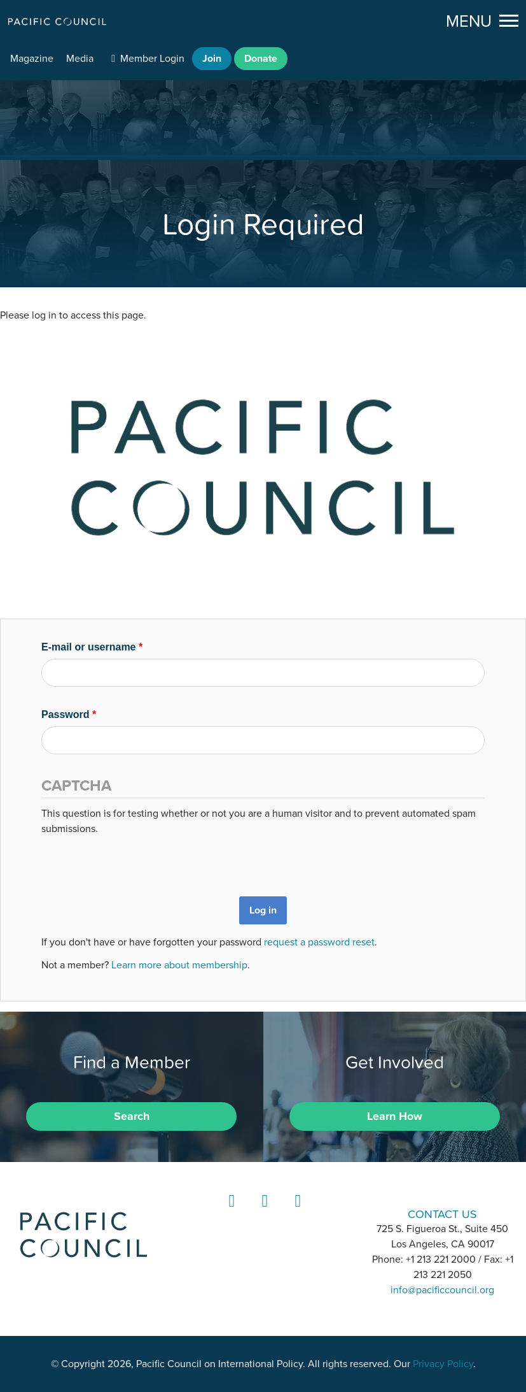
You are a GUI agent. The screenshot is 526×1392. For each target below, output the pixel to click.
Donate (260, 58)
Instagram (263, 1212)
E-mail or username (91, 647)
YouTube (296, 1212)
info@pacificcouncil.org (442, 1290)
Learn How (394, 1116)
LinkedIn (229, 1212)
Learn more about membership (179, 965)
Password (68, 714)
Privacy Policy (443, 1364)
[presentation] (138, 861)
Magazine (31, 58)
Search (131, 1116)
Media (79, 58)
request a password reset (319, 942)
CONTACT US (442, 1214)
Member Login (152, 58)
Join (211, 58)
